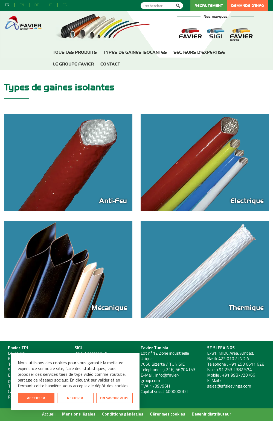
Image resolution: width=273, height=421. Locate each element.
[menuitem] (7, 5)
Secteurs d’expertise (199, 52)
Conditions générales (122, 414)
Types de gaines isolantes (135, 52)
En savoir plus (114, 398)
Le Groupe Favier (73, 64)
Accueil (49, 414)
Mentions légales (78, 414)
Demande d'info (247, 5)
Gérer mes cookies (167, 414)
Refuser (75, 398)
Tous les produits (75, 52)
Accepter (36, 398)
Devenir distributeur (211, 414)
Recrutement (208, 5)
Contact (110, 64)
